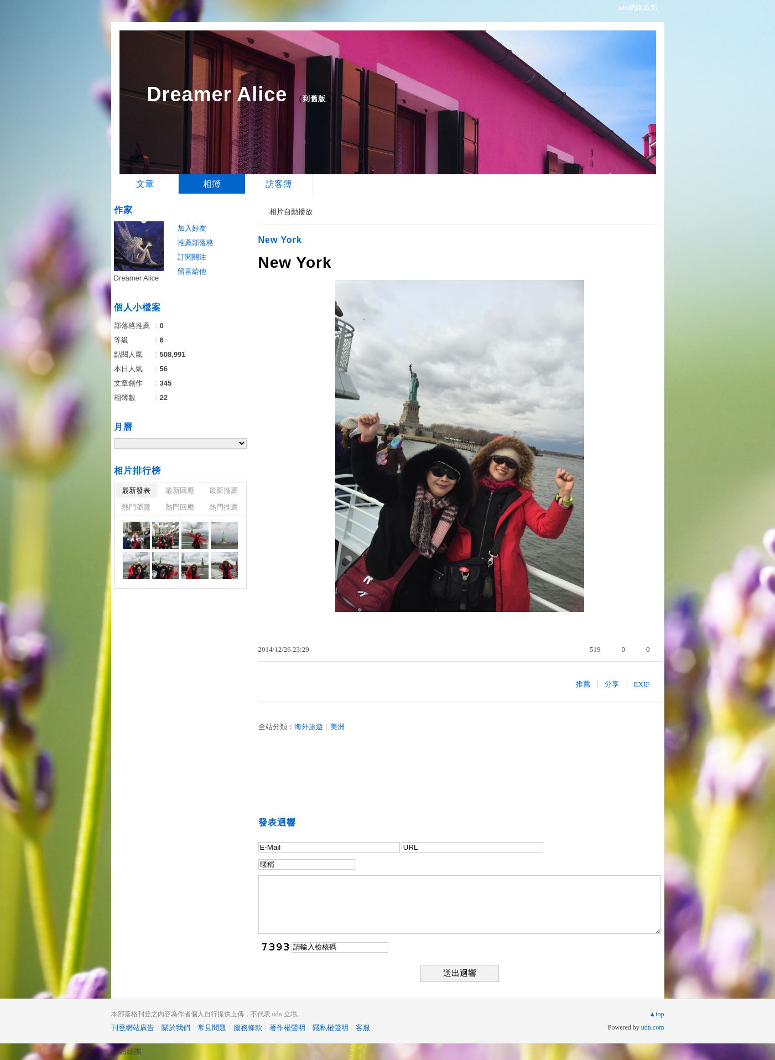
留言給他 (192, 271)
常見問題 (211, 1027)
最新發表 (136, 490)
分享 (612, 684)
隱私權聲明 (331, 1027)
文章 (145, 184)
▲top (656, 1014)
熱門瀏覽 (136, 507)
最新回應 (179, 490)
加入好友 (192, 228)
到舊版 (314, 99)
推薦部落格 (196, 242)
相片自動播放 (291, 211)
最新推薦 (223, 490)
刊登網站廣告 (132, 1027)
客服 (363, 1027)
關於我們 (176, 1027)
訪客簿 (279, 184)
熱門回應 (179, 507)
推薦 (583, 684)
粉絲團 (130, 1051)
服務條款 (247, 1027)
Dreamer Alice (217, 94)
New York (280, 240)
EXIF (642, 684)
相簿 (212, 184)
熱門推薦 (223, 507)
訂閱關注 (192, 257)
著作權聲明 (287, 1027)
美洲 (337, 727)
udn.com (652, 1027)
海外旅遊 (308, 727)
